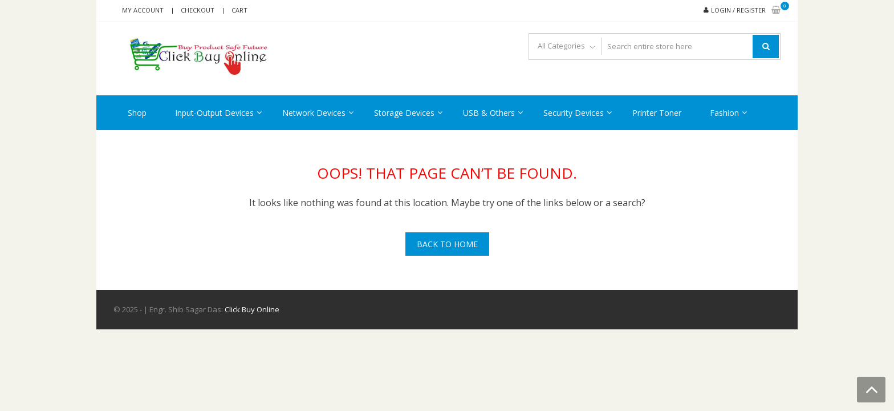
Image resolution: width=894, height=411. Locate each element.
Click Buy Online (252, 309)
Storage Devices (404, 112)
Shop (137, 112)
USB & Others (489, 112)
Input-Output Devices (214, 112)
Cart (239, 10)
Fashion (724, 112)
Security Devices (573, 112)
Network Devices (314, 112)
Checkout (197, 10)
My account (143, 10)
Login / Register (738, 10)
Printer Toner (656, 112)
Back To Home (447, 244)
